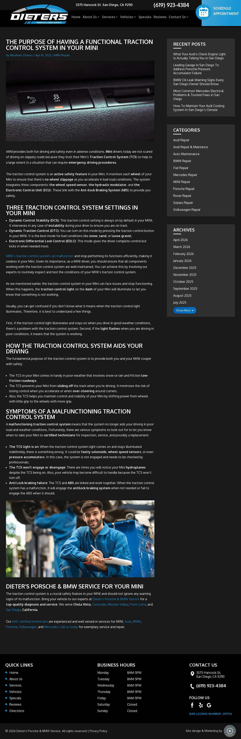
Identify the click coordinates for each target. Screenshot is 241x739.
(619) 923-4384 (211, 685)
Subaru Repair (183, 203)
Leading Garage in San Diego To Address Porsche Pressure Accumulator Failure (196, 69)
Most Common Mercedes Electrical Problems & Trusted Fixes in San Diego (198, 95)
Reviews (160, 18)
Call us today (69, 627)
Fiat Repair (180, 168)
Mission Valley (118, 604)
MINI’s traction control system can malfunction (40, 256)
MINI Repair (62, 55)
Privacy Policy (98, 731)
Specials (144, 18)
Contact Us (177, 18)
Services (108, 18)
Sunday (102, 711)
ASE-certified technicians (30, 621)
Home (76, 18)
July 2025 (179, 302)
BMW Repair (182, 161)
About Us (90, 18)
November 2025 (184, 275)
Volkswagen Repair (186, 210)
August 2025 (182, 296)
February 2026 (183, 254)
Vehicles (126, 18)
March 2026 (181, 247)
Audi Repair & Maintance (190, 147)
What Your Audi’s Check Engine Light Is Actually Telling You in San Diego (199, 56)
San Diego (13, 610)
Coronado (99, 604)
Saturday (103, 704)
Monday (103, 673)
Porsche (11, 627)
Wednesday (105, 685)
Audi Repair (181, 140)
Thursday (103, 692)
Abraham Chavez (21, 55)
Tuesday (103, 679)
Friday (101, 698)
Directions (16, 711)
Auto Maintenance (186, 154)
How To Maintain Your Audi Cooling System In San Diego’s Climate (198, 108)
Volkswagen (28, 627)
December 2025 (184, 268)
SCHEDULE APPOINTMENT (226, 12)
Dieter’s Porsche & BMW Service (116, 599)
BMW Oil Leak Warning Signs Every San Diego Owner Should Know (198, 82)
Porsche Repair (184, 189)
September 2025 (185, 289)
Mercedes (51, 627)
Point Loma (138, 604)
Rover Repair (182, 196)
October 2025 (183, 282)
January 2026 (182, 261)
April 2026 (180, 240)
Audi (128, 621)
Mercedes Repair (185, 175)
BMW (137, 621)
